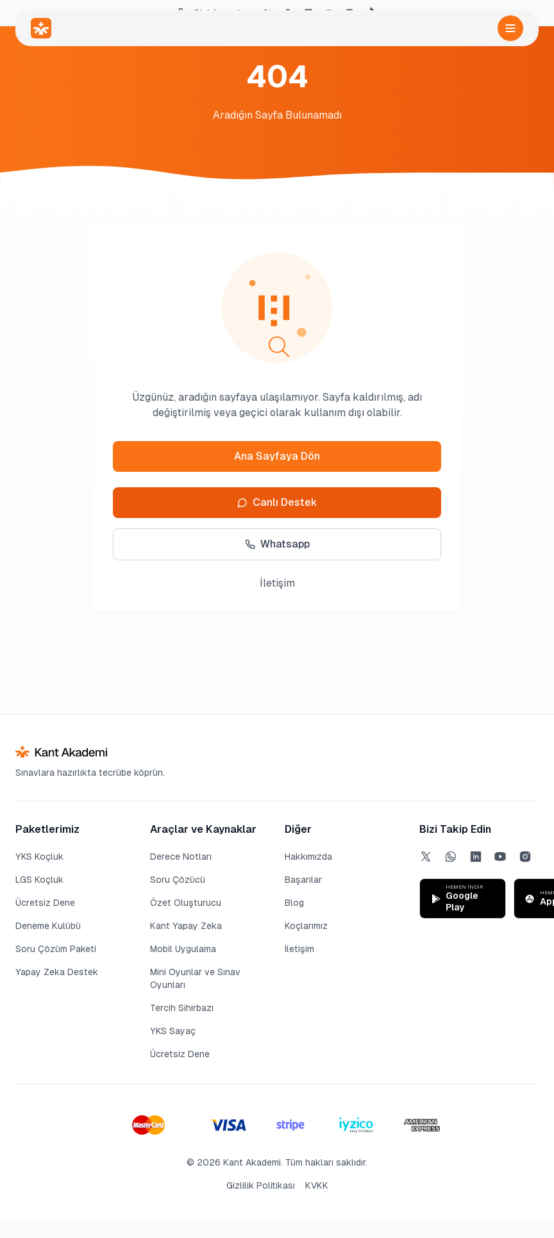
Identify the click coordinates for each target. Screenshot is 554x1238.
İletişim (277, 583)
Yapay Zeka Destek (56, 972)
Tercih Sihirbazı (182, 1008)
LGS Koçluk (39, 879)
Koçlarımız (306, 926)
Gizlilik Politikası (260, 1185)
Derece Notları (181, 856)
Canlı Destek (277, 502)
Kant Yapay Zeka (186, 926)
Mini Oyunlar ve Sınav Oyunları (195, 978)
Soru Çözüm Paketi (55, 949)
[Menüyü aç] (510, 28)
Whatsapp (277, 544)
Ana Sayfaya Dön (277, 456)
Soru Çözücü (177, 879)
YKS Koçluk (39, 856)
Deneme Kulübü (48, 926)
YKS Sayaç (173, 1031)
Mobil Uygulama (183, 949)
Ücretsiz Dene (45, 903)
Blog (294, 903)
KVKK (316, 1185)
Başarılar (303, 879)
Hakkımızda (308, 856)
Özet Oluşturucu (185, 903)
